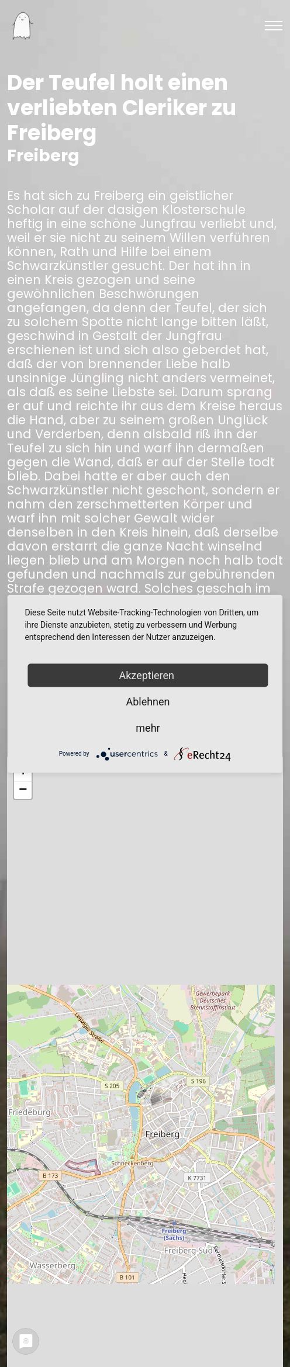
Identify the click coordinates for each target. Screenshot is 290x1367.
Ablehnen (148, 701)
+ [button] (23, 772)
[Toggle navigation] (273, 26)
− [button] (23, 790)
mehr (148, 727)
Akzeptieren (148, 675)
